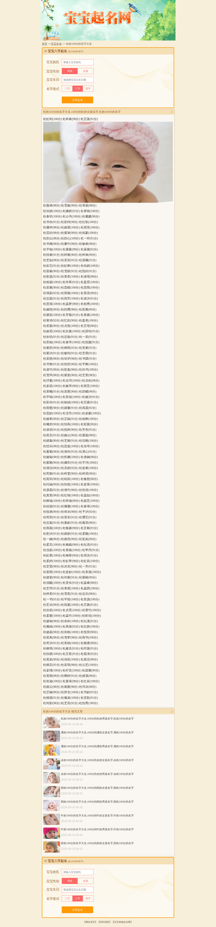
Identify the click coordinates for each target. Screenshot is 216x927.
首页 (44, 43)
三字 (77, 88)
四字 (88, 88)
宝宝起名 (56, 43)
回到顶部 (104, 922)
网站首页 (90, 922)
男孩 (69, 71)
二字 (67, 88)
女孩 (85, 71)
